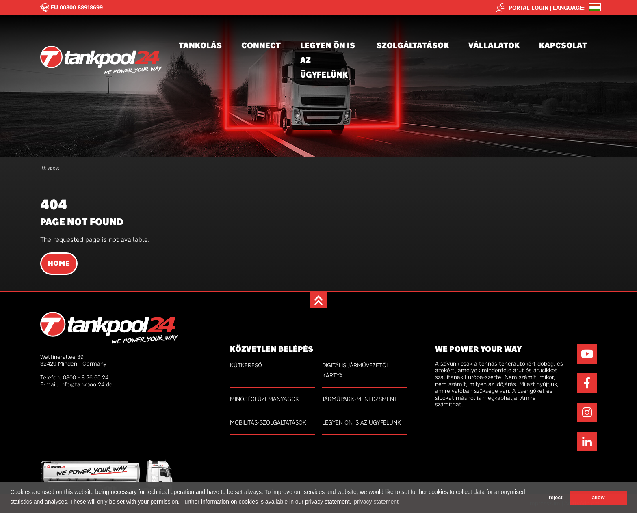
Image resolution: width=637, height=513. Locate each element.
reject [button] (556, 497)
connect (261, 45)
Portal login (522, 7)
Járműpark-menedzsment (359, 399)
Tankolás (200, 45)
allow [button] (598, 497)
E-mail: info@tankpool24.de (76, 384)
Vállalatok (494, 45)
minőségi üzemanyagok (264, 399)
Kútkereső (246, 365)
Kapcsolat (563, 45)
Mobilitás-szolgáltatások (268, 422)
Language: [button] (569, 7)
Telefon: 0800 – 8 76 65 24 (74, 377)
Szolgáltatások (413, 45)
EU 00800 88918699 (77, 7)
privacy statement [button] (376, 501)
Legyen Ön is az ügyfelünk (327, 60)
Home (59, 263)
